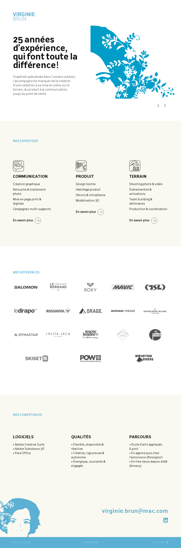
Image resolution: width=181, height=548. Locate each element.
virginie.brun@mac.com (135, 511)
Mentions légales (91, 542)
